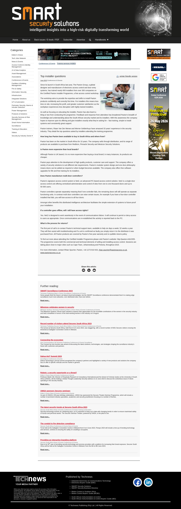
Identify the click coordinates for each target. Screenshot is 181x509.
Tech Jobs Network (19, 58)
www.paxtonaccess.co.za (50, 253)
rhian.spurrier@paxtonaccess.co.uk (113, 250)
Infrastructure (17, 95)
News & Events (17, 62)
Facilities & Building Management (19, 84)
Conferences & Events (20, 80)
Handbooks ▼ (102, 39)
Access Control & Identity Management (21, 66)
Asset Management (19, 73)
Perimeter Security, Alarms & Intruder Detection (22, 106)
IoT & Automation (18, 102)
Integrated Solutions (19, 99)
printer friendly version (126, 76)
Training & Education (19, 129)
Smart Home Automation (21, 122)
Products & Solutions (19, 114)
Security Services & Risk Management (21, 118)
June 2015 (43, 80)
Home (15, 40)
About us (26, 40)
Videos (14, 132)
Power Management (19, 111)
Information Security (19, 92)
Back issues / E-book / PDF (46, 40)
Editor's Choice (17, 55)
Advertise (80, 40)
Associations (16, 77)
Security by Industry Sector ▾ (22, 136)
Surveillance (16, 126)
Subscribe (67, 40)
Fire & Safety (16, 89)
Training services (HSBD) (66, 63)
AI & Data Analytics (19, 70)
